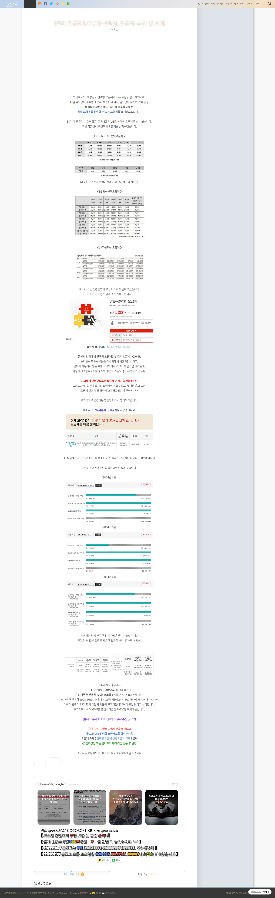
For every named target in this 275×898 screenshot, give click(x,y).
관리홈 (248, 4)
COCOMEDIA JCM (246, 893)
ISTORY (84, 893)
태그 (235, 4)
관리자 (259, 4)
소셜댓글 (147, 874)
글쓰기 (241, 4)
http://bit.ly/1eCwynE (119, 347)
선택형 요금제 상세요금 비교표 (113, 738)
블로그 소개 (209, 4)
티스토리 (71, 874)
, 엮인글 (46, 883)
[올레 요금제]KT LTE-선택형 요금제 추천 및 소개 (109, 23)
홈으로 (200, 4)
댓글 (37, 883)
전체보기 (228, 4)
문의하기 (219, 4)
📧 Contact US (109, 893)
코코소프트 (21, 893)
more (175, 784)
